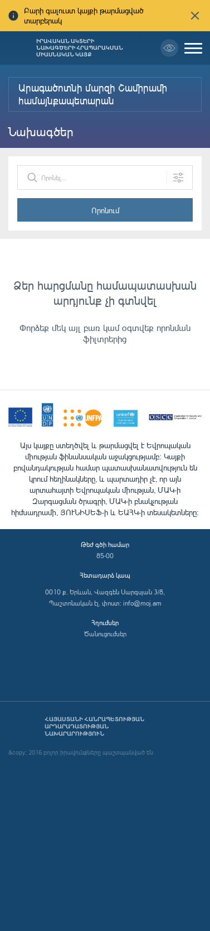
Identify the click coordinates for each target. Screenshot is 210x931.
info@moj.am (142, 603)
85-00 (105, 555)
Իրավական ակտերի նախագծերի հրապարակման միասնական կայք (79, 48)
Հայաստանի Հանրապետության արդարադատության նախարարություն (94, 726)
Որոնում (105, 210)
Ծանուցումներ (105, 634)
